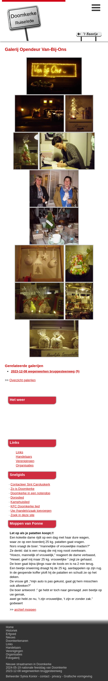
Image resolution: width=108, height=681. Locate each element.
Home (10, 627)
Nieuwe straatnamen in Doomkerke (28, 664)
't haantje (89, 36)
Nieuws (10, 637)
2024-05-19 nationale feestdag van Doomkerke (36, 667)
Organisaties (25, 465)
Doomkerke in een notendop (30, 493)
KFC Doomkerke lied (25, 506)
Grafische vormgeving (78, 676)
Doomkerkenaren (17, 641)
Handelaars (24, 456)
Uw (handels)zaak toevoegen (30, 510)
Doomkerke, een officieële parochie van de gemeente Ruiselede (24, 23)
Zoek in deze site (22, 515)
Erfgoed (11, 634)
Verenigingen (25, 461)
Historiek (11, 630)
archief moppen (25, 609)
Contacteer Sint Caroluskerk (30, 484)
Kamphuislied (19, 502)
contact (44, 676)
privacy (56, 676)
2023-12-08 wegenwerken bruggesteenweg (43, 371)
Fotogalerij (12, 658)
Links (19, 452)
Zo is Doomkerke (22, 489)
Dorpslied (17, 497)
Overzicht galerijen (22, 380)
